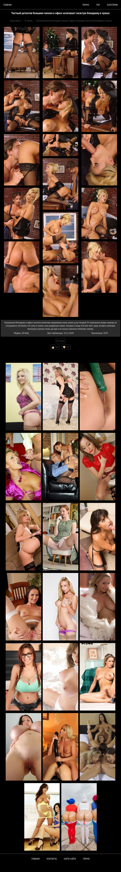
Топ (98, 4)
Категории (112, 4)
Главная (7, 4)
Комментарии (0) (10, 352)
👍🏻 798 (54, 347)
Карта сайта (70, 858)
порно (85, 4)
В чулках (60, 340)
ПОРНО (86, 858)
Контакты (52, 858)
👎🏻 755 (66, 347)
